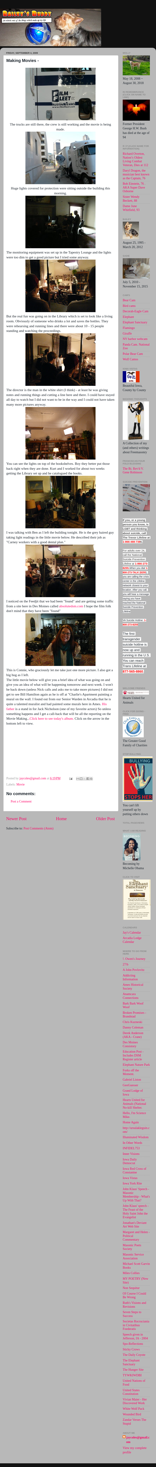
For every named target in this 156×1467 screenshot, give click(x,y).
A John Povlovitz (133, 970)
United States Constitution (131, 1392)
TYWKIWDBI (132, 1375)
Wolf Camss (130, 359)
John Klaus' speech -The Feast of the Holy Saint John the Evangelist (136, 1211)
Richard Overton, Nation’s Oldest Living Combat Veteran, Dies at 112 (135, 159)
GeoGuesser (130, 1085)
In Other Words (132, 1143)
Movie (20, 784)
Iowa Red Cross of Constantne (134, 1170)
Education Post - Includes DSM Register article (133, 1055)
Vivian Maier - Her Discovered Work (135, 1401)
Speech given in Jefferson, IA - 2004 (135, 1336)
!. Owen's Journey (134, 959)
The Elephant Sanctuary (131, 1362)
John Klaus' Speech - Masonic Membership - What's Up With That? (136, 1194)
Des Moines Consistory (130, 1044)
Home (61, 818)
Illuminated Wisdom (135, 1137)
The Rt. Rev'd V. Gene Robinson (133, 470)
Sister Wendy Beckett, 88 (131, 198)
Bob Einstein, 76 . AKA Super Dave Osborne (134, 187)
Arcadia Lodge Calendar (132, 940)
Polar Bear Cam (133, 354)
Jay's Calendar (132, 932)
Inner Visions (131, 1154)
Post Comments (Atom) (38, 828)
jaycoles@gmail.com (138, 1440)
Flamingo (129, 328)
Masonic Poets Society (132, 1247)
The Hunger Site (133, 1369)
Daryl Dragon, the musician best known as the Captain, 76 (136, 174)
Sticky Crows (131, 1349)
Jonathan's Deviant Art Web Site (135, 1224)
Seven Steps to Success (132, 1314)
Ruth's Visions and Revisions (134, 1304)
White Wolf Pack (133, 1408)
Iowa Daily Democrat (130, 1161)
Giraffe (127, 333)
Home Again (131, 1122)
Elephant (128, 317)
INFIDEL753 (131, 1148)
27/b (125, 964)
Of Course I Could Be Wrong (134, 1295)
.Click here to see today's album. (51, 718)
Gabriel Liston (132, 1079)
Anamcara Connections (130, 996)
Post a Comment (21, 801)
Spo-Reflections (133, 1344)
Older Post (105, 818)
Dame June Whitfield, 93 (131, 208)
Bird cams (129, 306)
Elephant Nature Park (136, 1064)
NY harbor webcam (135, 339)
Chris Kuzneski (132, 1022)
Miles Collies (131, 1273)
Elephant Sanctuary (135, 322)
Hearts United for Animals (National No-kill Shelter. (134, 1103)
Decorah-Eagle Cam (135, 311)
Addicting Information (130, 977)
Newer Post (16, 818)
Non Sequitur (131, 1288)
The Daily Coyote (134, 1355)
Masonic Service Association (133, 1256)
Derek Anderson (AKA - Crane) (133, 1035)
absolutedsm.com (71, 606)
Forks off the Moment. (131, 1072)
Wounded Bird (132, 1414)
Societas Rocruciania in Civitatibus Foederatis (136, 1325)
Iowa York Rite (132, 1183)
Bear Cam (129, 300)
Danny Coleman (133, 1027)
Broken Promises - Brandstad (134, 1014)
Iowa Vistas (130, 1178)
